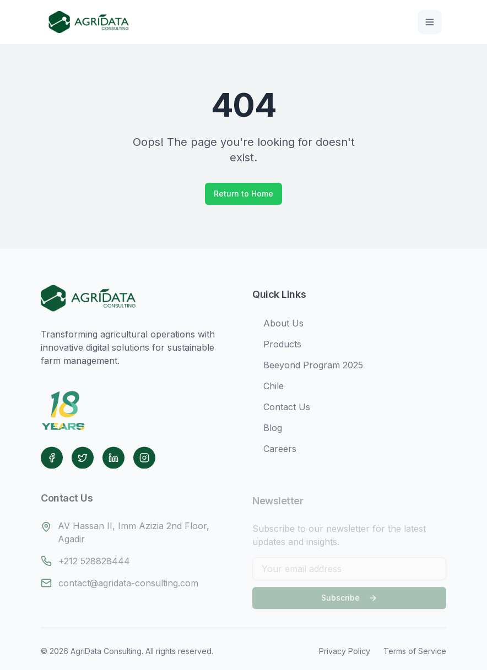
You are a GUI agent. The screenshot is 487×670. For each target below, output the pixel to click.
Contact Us (281, 409)
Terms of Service (414, 651)
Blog (267, 429)
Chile (268, 388)
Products (276, 346)
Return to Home (243, 193)
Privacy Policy (344, 651)
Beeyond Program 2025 (307, 367)
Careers (274, 450)
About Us (278, 325)
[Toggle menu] (430, 22)
